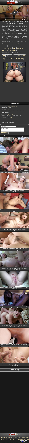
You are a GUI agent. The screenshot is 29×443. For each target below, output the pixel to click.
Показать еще (14, 370)
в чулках (10, 46)
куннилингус (8, 48)
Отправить (4, 132)
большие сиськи (13, 43)
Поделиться (9, 58)
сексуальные (12, 50)
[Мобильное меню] (1, 2)
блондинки (21, 43)
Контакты (2, 437)
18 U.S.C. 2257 (8, 439)
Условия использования (12, 437)
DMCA (14, 439)
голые (14, 48)
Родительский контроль (23, 439)
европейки (20, 48)
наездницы (5, 50)
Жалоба (20, 58)
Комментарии (20, 55)
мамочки (4, 46)
